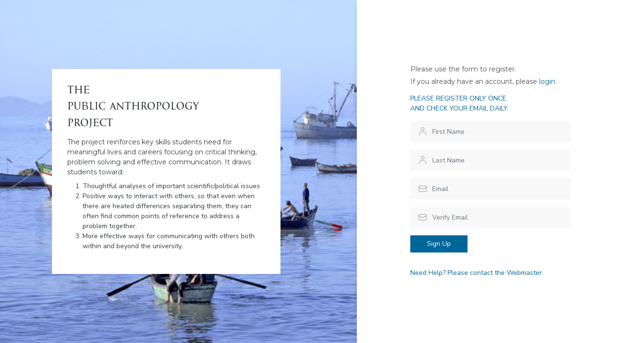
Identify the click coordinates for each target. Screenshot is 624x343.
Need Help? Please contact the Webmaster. (476, 272)
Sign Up (439, 243)
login (547, 81)
